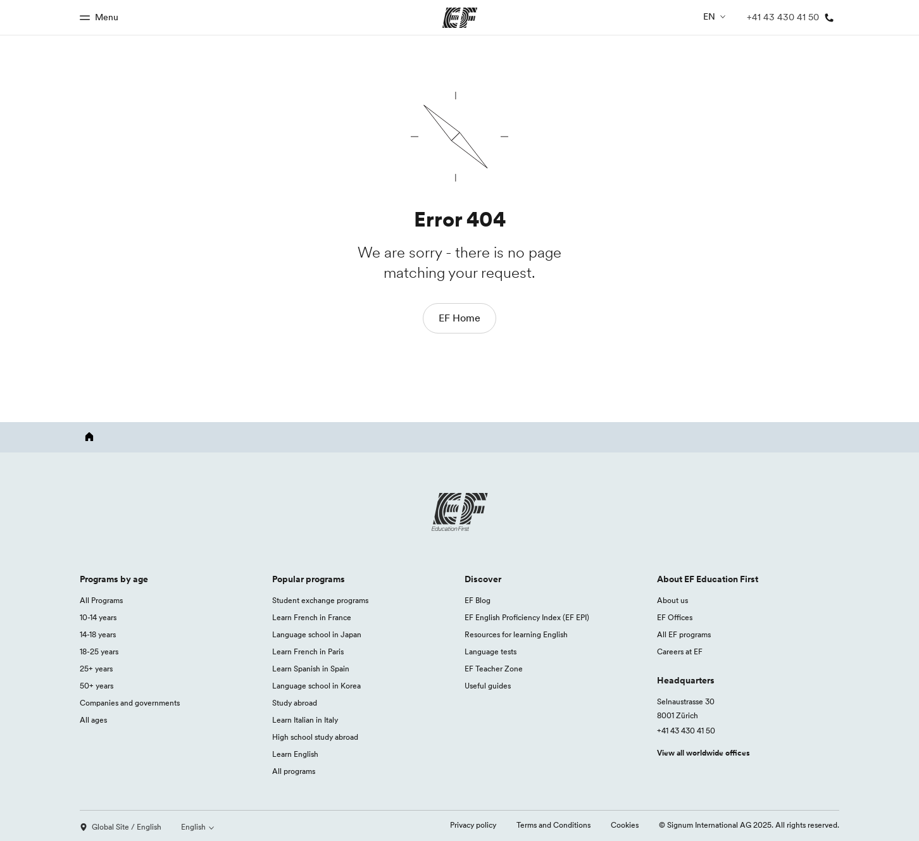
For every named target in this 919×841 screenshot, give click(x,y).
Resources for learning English (516, 634)
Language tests (490, 651)
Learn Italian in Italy (305, 719)
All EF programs (684, 634)
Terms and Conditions (553, 824)
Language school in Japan (316, 634)
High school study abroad (315, 737)
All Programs (101, 600)
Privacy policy (473, 824)
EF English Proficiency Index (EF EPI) (527, 617)
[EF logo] (459, 512)
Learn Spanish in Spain (310, 668)
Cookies (625, 824)
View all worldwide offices (703, 752)
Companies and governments (130, 702)
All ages (93, 719)
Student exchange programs (320, 600)
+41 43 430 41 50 (686, 730)
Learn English (295, 754)
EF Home (459, 318)
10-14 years (98, 617)
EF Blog (478, 600)
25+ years (96, 668)
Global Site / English (120, 826)
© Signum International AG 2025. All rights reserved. (749, 824)
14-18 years (98, 634)
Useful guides (488, 685)
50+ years (96, 685)
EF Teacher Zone (494, 668)
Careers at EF (680, 651)
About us (672, 600)
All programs (293, 771)
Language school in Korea (316, 685)
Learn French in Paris (308, 651)
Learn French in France (311, 617)
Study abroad (294, 702)
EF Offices (674, 617)
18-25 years (99, 651)
